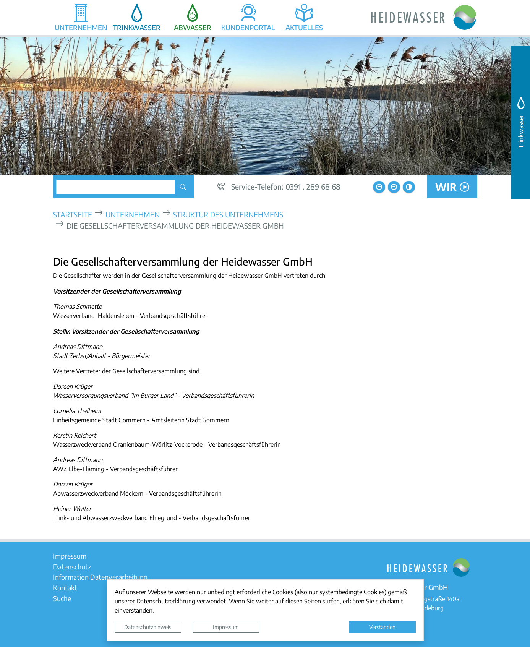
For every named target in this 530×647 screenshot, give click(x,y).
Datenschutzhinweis (147, 626)
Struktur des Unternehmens (228, 214)
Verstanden (382, 626)
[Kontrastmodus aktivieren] (409, 187)
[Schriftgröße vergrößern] (394, 187)
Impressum (226, 626)
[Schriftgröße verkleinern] (379, 187)
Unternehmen (132, 214)
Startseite (72, 214)
